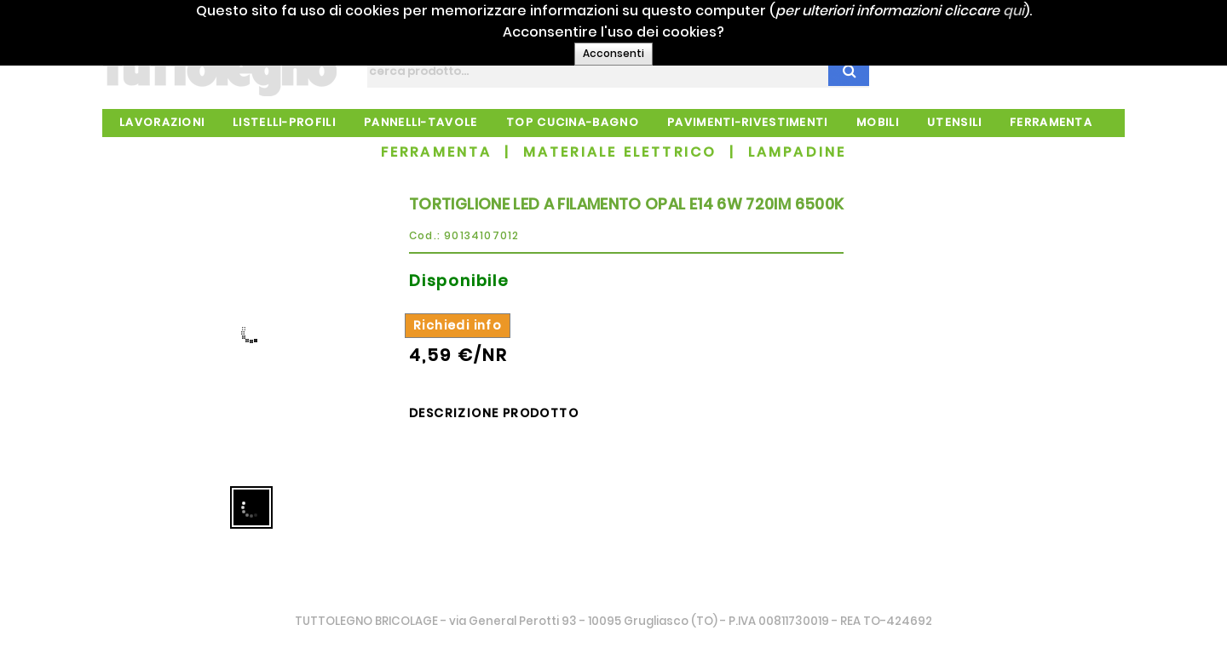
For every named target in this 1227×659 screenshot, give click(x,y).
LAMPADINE (797, 152)
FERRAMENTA (437, 152)
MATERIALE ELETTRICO (620, 152)
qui (1031, 10)
